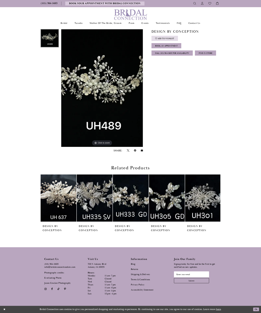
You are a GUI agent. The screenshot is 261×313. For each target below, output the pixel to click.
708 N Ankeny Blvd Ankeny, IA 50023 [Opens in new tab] (97, 266)
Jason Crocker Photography (57, 283)
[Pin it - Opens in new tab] (135, 150)
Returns (134, 269)
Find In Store (163, 64)
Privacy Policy (137, 284)
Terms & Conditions (140, 279)
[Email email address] (194, 274)
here (218, 309)
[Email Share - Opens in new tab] (142, 150)
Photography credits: (54, 272)
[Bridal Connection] (130, 14)
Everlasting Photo (52, 278)
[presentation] (58, 198)
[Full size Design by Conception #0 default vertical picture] (102, 88)
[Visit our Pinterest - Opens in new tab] (65, 289)
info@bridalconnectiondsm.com (59, 267)
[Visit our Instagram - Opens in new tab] (45, 289)
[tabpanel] (50, 39)
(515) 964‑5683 (51, 264)
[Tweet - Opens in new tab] (128, 150)
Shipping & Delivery (140, 274)
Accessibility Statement (142, 290)
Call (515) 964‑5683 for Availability (176, 55)
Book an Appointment (169, 47)
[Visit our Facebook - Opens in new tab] (52, 289)
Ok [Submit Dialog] (255, 309)
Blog (133, 264)
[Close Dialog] (5, 309)
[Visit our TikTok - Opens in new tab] (58, 289)
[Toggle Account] (202, 3)
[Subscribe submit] (194, 282)
